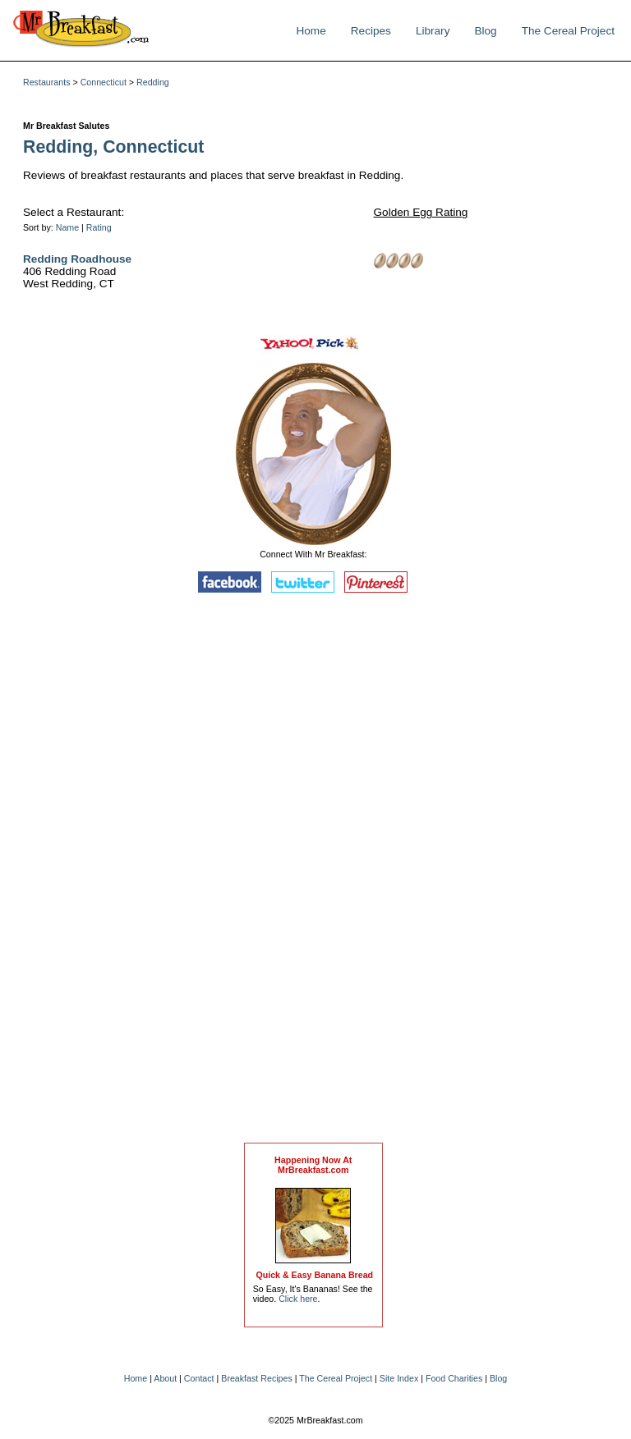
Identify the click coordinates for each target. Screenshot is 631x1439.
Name (67, 227)
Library (433, 31)
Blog (485, 31)
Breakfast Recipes (256, 1378)
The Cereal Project (568, 31)
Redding (152, 82)
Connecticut (104, 82)
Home (310, 31)
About (165, 1378)
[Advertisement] (313, 872)
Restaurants (46, 82)
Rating (99, 227)
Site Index (399, 1378)
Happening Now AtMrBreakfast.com (313, 1165)
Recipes (371, 31)
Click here (298, 1299)
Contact (199, 1378)
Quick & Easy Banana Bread (314, 1275)
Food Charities (454, 1378)
